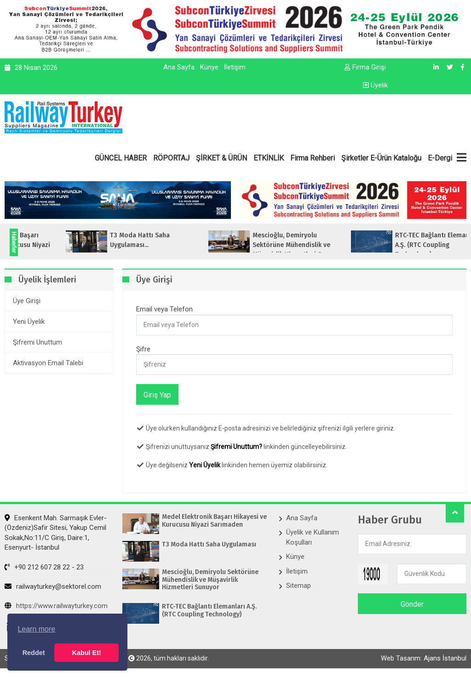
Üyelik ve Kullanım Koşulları (312, 537)
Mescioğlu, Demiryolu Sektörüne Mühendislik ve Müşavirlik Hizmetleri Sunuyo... (351, 245)
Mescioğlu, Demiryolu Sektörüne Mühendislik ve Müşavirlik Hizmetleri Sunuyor (210, 580)
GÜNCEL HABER (121, 158)
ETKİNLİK (268, 158)
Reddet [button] (34, 652)
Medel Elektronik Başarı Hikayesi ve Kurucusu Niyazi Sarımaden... (62, 245)
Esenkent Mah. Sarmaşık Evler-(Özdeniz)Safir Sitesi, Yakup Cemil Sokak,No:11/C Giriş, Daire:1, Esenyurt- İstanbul (56, 533)
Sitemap (298, 585)
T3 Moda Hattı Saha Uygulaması (210, 544)
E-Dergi (440, 158)
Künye (209, 67)
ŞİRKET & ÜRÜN (221, 158)
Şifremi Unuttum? (236, 446)
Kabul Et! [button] (86, 652)
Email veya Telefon (164, 309)
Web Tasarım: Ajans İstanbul (423, 658)
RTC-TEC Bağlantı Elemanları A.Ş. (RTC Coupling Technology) (210, 610)
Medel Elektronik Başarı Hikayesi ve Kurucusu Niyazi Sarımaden (215, 521)
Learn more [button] (36, 629)
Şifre (143, 349)
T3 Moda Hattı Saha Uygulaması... (193, 240)
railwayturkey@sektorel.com (53, 586)
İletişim (235, 67)
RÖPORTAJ (171, 158)
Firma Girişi (365, 67)
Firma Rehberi (312, 158)
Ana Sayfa (179, 67)
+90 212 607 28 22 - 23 (44, 567)
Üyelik (375, 85)
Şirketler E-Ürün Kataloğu (381, 158)
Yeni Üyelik (204, 465)
